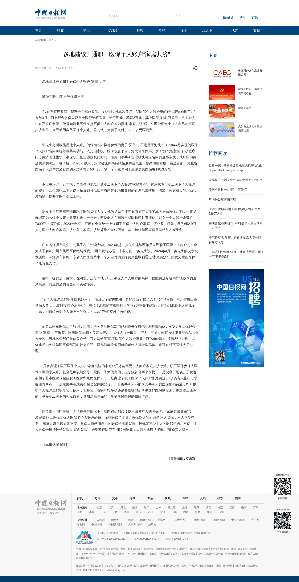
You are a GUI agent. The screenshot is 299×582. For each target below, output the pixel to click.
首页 (38, 30)
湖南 (91, 511)
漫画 (183, 30)
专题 (213, 55)
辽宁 (146, 507)
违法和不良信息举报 (107, 533)
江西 (232, 507)
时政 (60, 30)
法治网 (152, 524)
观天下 (207, 30)
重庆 (138, 511)
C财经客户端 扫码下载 (283, 487)
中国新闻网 (115, 524)
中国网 (130, 519)
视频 (140, 30)
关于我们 (41, 513)
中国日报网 (41, 40)
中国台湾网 (218, 519)
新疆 (209, 511)
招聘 (238, 498)
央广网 (255, 519)
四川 (150, 511)
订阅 (255, 17)
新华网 (115, 519)
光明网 (81, 524)
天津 (111, 507)
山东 (244, 507)
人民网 (101, 519)
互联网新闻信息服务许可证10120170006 (144, 533)
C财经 (113, 30)
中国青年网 (178, 519)
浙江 (208, 507)
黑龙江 (172, 507)
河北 (123, 507)
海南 (126, 511)
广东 (103, 511)
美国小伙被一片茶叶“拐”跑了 (228, 189)
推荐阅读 (218, 153)
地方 (234, 30)
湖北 (79, 511)
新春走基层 (245, 107)
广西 (115, 511)
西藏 (186, 511)
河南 (255, 507)
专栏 (161, 30)
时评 (97, 498)
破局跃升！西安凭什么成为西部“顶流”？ (236, 180)
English (228, 17)
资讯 (86, 30)
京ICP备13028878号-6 (177, 538)
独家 (220, 498)
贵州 (162, 511)
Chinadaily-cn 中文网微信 (283, 520)
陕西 (197, 511)
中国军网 (96, 524)
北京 (99, 507)
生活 (150, 498)
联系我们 (54, 513)
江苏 (196, 507)
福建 (220, 507)
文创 (256, 30)
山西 (134, 507)
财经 (132, 498)
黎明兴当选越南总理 (222, 199)
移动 (243, 17)
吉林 (158, 507)
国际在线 (145, 519)
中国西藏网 (238, 519)
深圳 (221, 511)
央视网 (161, 519)
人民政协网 (135, 524)
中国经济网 (198, 519)
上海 (184, 507)
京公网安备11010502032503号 (113, 538)
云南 (174, 511)
